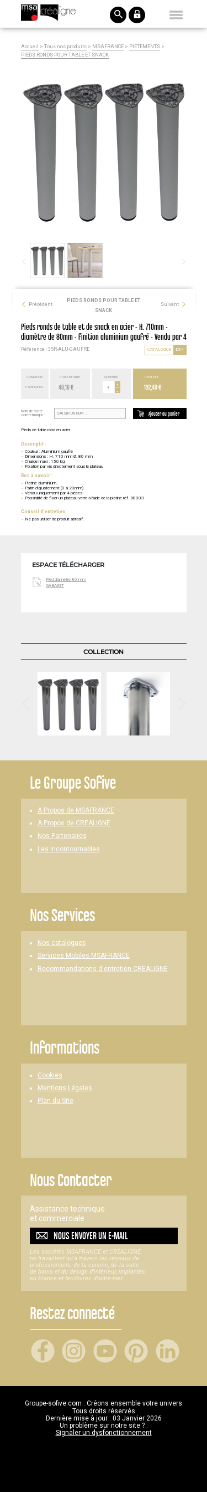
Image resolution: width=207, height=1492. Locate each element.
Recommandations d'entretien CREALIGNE (103, 969)
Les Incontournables (69, 849)
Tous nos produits (65, 46)
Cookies (50, 1075)
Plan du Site (55, 1101)
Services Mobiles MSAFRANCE (84, 955)
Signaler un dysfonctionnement (104, 1433)
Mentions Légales (65, 1088)
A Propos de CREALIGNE (74, 823)
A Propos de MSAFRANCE (76, 810)
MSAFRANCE (108, 46)
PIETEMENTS (144, 46)
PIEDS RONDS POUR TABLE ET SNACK (65, 55)
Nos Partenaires (62, 836)
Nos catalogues (62, 943)
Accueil (30, 46)
